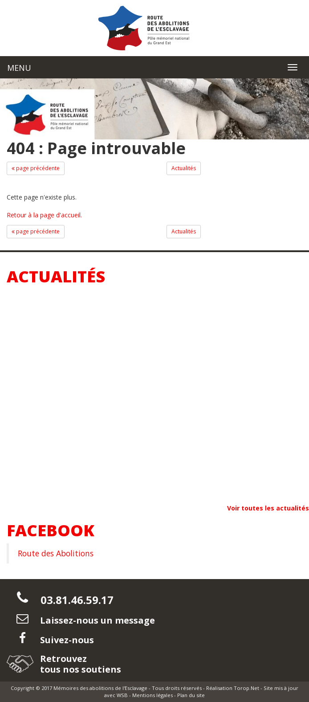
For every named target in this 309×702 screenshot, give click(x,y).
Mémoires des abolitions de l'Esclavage (100, 688)
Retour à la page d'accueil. (44, 215)
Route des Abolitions (56, 553)
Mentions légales (152, 695)
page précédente (36, 168)
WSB (122, 695)
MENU (19, 67)
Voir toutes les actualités (268, 508)
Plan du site (191, 695)
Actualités (183, 168)
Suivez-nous (66, 640)
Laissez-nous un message (96, 620)
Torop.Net (246, 688)
